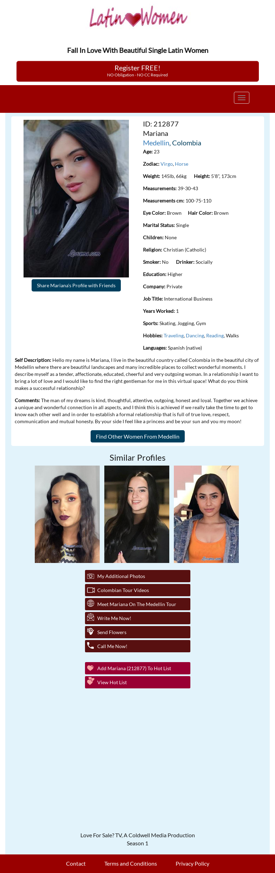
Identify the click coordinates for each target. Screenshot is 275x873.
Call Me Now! (112, 646)
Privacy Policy (192, 863)
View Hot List (112, 682)
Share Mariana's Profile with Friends (76, 285)
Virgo (167, 164)
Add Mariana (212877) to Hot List (134, 668)
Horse (181, 164)
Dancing (195, 335)
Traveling (174, 335)
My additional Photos (121, 576)
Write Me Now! (114, 618)
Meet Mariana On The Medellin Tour (136, 604)
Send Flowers (111, 632)
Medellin (156, 142)
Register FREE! (137, 70)
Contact (76, 863)
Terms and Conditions (130, 863)
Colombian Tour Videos (123, 590)
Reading (215, 335)
